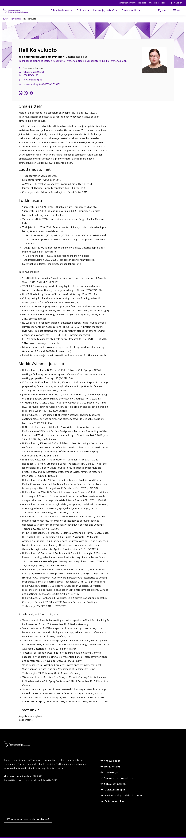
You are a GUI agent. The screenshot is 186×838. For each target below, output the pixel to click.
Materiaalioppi (119, 60)
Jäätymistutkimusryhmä (30, 716)
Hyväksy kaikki (137, 823)
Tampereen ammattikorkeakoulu (132, 3)
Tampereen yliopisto (156, 3)
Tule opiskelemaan (60, 10)
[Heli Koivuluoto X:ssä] (26, 93)
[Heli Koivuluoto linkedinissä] (20, 93)
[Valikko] (177, 10)
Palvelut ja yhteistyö (103, 10)
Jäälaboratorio (26, 719)
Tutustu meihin (129, 10)
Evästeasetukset (106, 823)
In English (176, 3)
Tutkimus (81, 10)
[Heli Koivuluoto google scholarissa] (31, 93)
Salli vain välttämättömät (167, 823)
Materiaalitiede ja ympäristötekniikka (88, 60)
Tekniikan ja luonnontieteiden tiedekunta (42, 60)
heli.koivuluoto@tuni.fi (33, 72)
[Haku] (161, 10)
